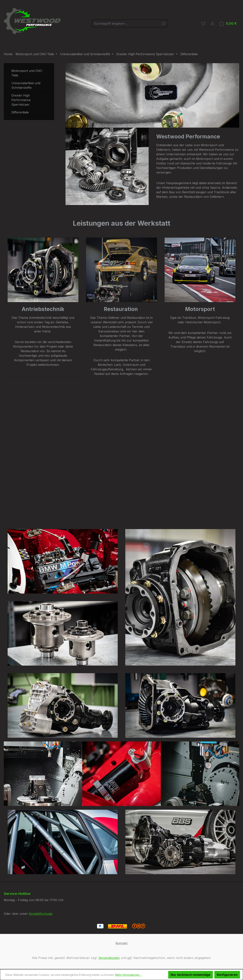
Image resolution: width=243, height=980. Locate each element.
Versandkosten (109, 958)
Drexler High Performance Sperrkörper (21, 99)
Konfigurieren (227, 975)
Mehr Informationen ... (128, 974)
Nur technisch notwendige (190, 975)
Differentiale (20, 112)
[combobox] (125, 23)
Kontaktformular (40, 914)
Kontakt (122, 943)
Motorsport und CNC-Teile (27, 73)
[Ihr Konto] (212, 23)
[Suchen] (163, 23)
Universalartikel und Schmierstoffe (25, 85)
